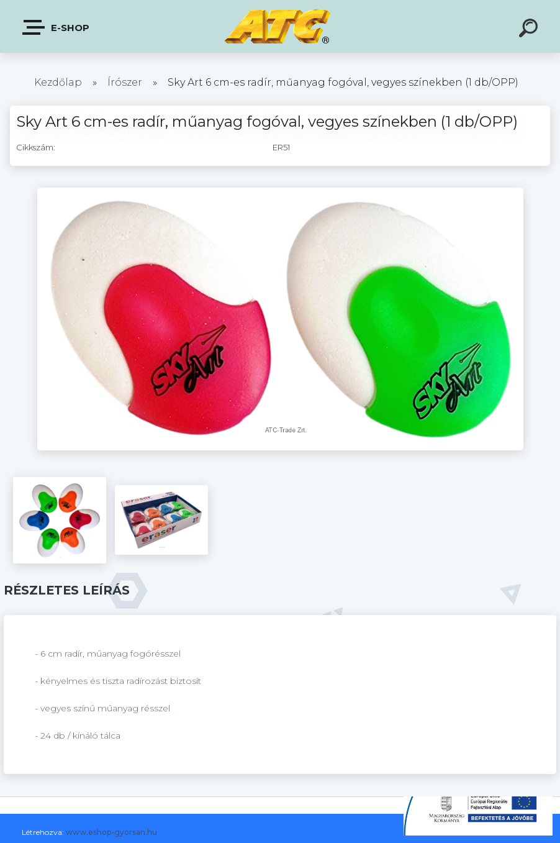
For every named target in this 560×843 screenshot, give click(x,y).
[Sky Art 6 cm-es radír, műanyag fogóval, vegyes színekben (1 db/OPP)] (280, 192)
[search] (530, 30)
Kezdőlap (58, 82)
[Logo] (280, 26)
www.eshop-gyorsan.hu (111, 832)
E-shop (56, 27)
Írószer (124, 82)
